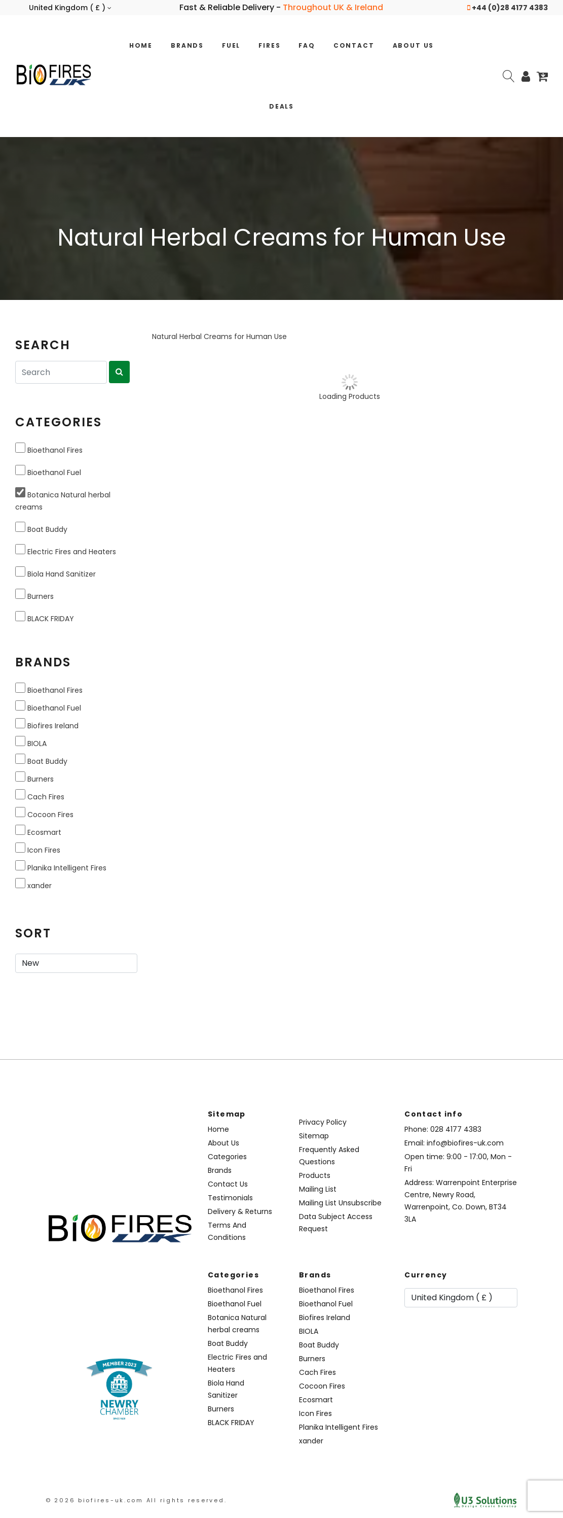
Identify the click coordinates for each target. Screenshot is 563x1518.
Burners (34, 595)
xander (33, 884)
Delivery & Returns (240, 1211)
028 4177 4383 (455, 1129)
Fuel (231, 45)
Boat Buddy (41, 528)
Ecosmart (38, 831)
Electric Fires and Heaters (65, 550)
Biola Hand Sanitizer (55, 572)
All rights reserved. (186, 1500)
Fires (269, 45)
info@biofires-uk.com (465, 1143)
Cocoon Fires (44, 813)
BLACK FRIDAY (44, 617)
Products (314, 1175)
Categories (227, 1157)
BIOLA (31, 742)
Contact (353, 45)
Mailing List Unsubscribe (340, 1203)
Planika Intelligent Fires (60, 866)
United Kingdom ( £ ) (70, 8)
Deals (281, 106)
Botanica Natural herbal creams (62, 499)
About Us (413, 45)
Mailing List (317, 1189)
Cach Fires (39, 795)
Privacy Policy (323, 1122)
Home (141, 45)
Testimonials (230, 1198)
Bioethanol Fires (49, 449)
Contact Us (228, 1184)
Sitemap (314, 1136)
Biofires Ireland (47, 724)
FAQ (306, 45)
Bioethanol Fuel (48, 471)
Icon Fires (37, 848)
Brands (187, 45)
